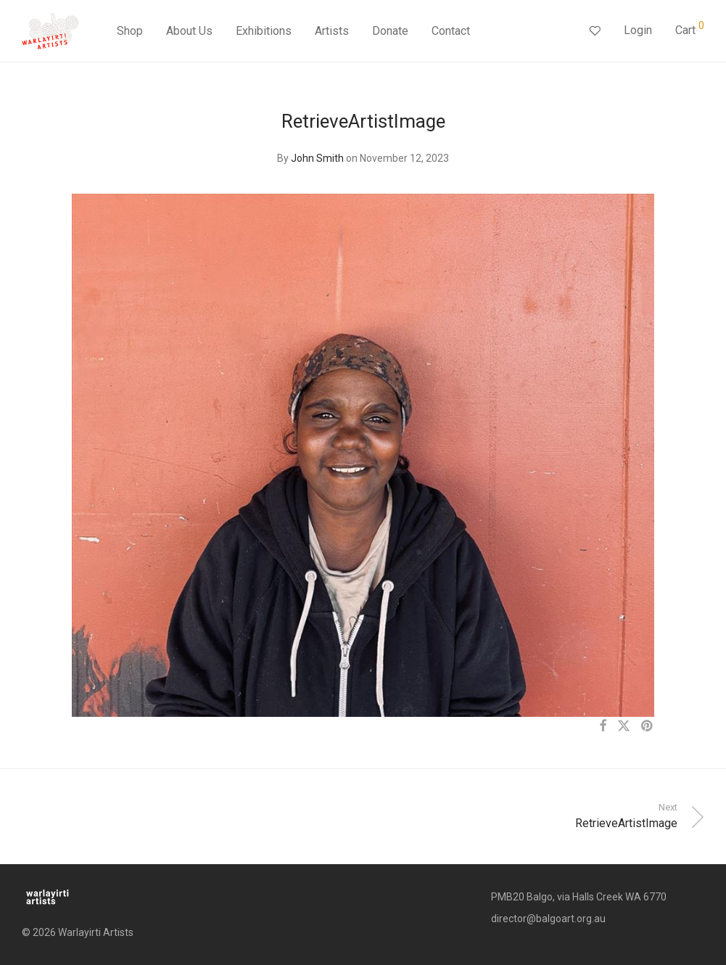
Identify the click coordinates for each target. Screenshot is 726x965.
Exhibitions (264, 31)
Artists (332, 31)
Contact (451, 31)
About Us (189, 31)
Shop (130, 31)
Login (638, 30)
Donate (390, 31)
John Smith (317, 158)
